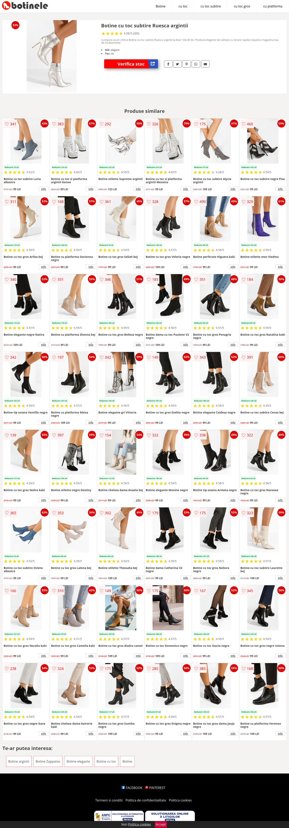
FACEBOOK (132, 788)
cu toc (183, 6)
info (43, 189)
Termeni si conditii (109, 800)
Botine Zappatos (48, 761)
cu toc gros (242, 6)
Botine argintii (18, 761)
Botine (161, 6)
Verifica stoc (138, 63)
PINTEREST (155, 788)
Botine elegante (78, 761)
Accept (161, 824)
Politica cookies (180, 800)
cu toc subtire (210, 6)
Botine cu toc (106, 761)
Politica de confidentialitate (146, 800)
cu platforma (272, 6)
